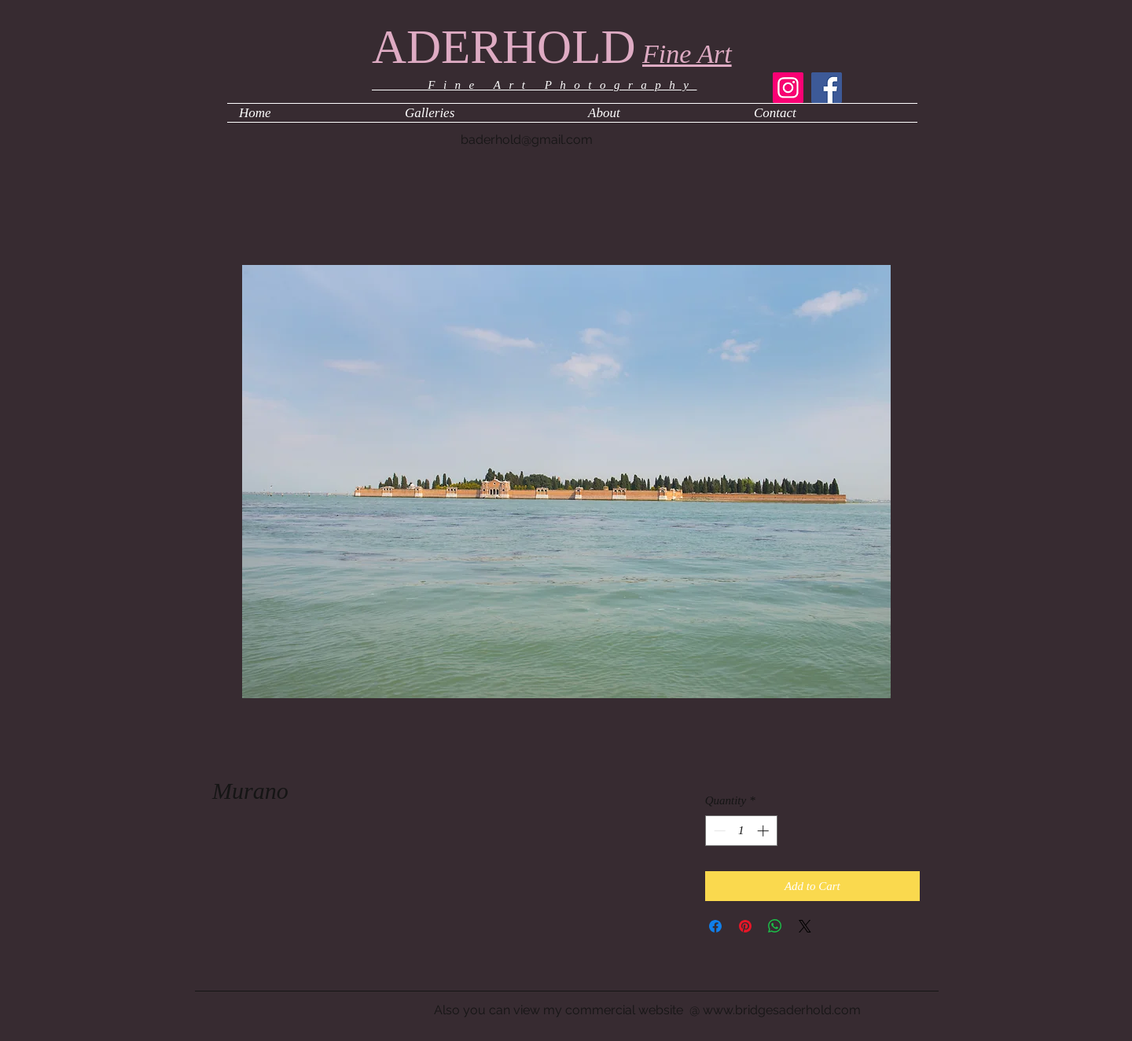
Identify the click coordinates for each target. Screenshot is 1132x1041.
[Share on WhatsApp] (775, 926)
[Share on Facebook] (715, 926)
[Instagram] (788, 87)
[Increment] (764, 830)
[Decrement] (718, 830)
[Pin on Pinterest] (745, 926)
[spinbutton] (741, 830)
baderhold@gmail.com (527, 139)
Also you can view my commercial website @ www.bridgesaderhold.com (647, 1009)
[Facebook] (826, 87)
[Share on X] (805, 926)
